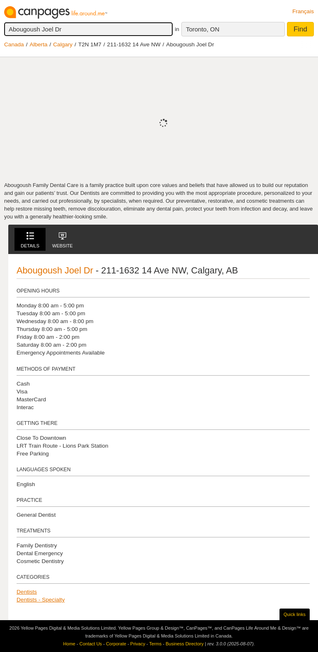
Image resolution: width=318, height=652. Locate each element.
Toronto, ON (202, 29)
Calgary (62, 44)
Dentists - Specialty (41, 600)
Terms (155, 643)
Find (300, 29)
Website (62, 240)
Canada (14, 44)
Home (69, 643)
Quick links (295, 614)
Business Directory (185, 643)
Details (30, 240)
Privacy (137, 643)
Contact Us (91, 643)
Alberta (38, 44)
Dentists (27, 592)
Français (303, 11)
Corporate (116, 643)
